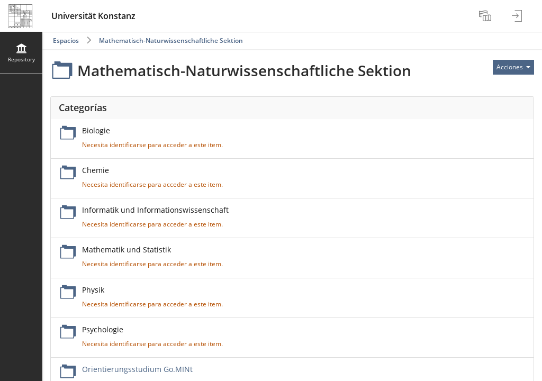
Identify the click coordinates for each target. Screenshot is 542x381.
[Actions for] (513, 67)
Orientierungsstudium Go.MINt (137, 369)
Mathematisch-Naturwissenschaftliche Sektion (171, 40)
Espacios (66, 40)
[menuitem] (486, 16)
